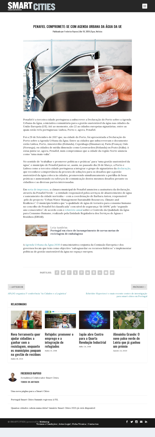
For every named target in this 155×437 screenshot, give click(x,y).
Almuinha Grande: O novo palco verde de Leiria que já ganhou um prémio (126, 340)
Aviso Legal (64, 424)
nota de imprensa (38, 189)
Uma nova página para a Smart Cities (30, 391)
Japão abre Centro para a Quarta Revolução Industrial (92, 338)
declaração (123, 168)
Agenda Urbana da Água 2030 (42, 244)
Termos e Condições (46, 424)
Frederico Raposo (71, 31)
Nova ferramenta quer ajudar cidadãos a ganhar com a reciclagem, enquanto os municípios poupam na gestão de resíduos (26, 344)
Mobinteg (44, 422)
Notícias (99, 31)
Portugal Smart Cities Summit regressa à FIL (34, 399)
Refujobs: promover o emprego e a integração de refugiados (59, 340)
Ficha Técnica (79, 424)
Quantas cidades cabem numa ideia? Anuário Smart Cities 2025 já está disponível (53, 408)
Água (93, 31)
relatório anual (74, 209)
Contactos (93, 424)
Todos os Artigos (30, 381)
